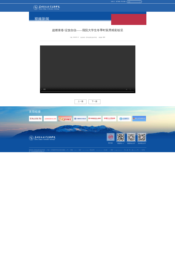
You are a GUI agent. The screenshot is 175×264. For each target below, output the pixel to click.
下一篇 (94, 101)
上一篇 (80, 101)
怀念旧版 (123, 1)
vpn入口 (113, 1)
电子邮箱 (118, 1)
